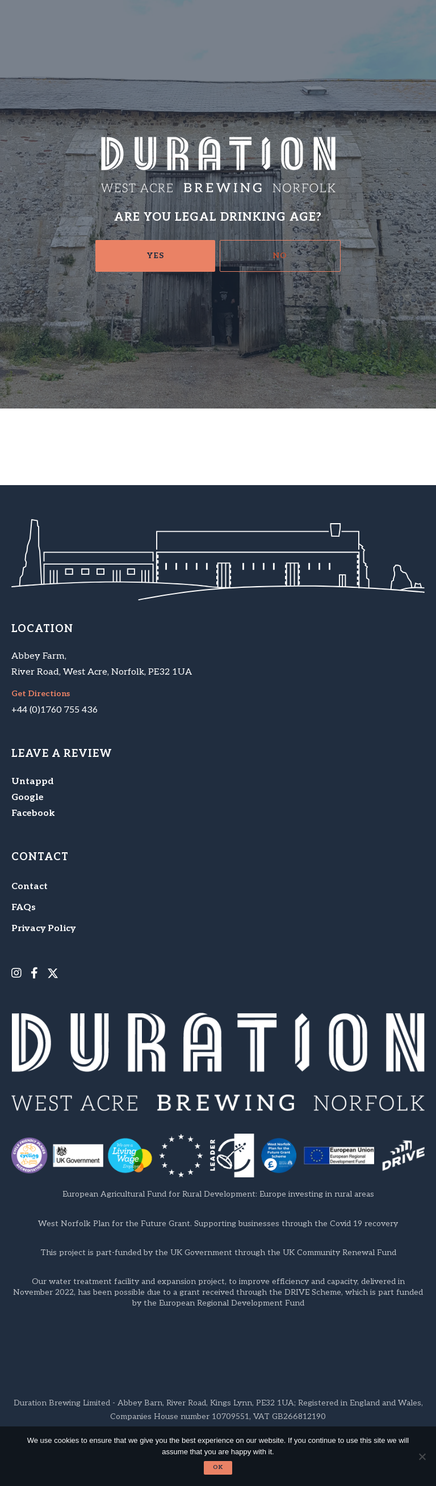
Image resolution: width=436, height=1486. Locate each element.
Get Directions (40, 694)
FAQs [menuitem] (23, 907)
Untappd (32, 781)
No (280, 255)
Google (27, 797)
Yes (155, 255)
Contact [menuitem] (29, 886)
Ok (218, 1467)
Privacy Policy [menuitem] (43, 928)
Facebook (33, 813)
